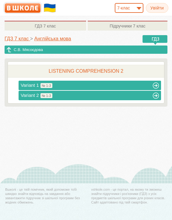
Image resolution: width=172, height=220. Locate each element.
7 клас (45, 26)
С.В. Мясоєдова (28, 49)
